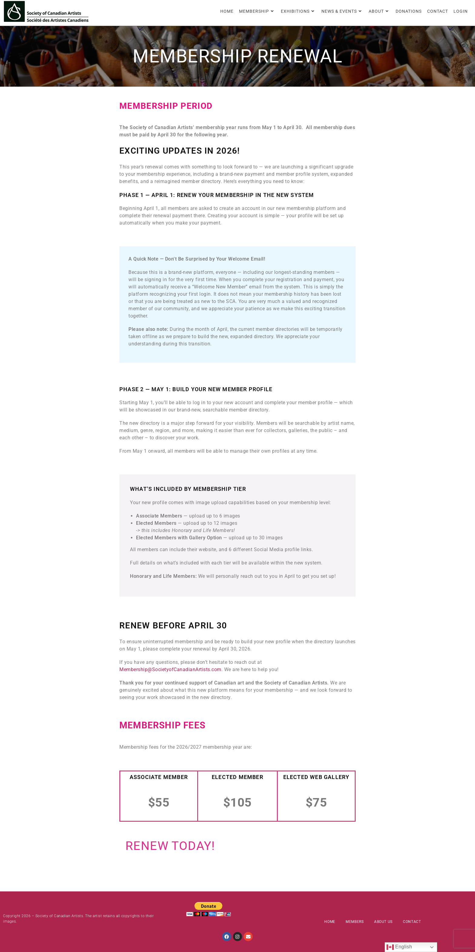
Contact (412, 922)
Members (355, 922)
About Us (383, 922)
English (399, 947)
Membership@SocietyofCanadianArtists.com (170, 669)
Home (329, 922)
